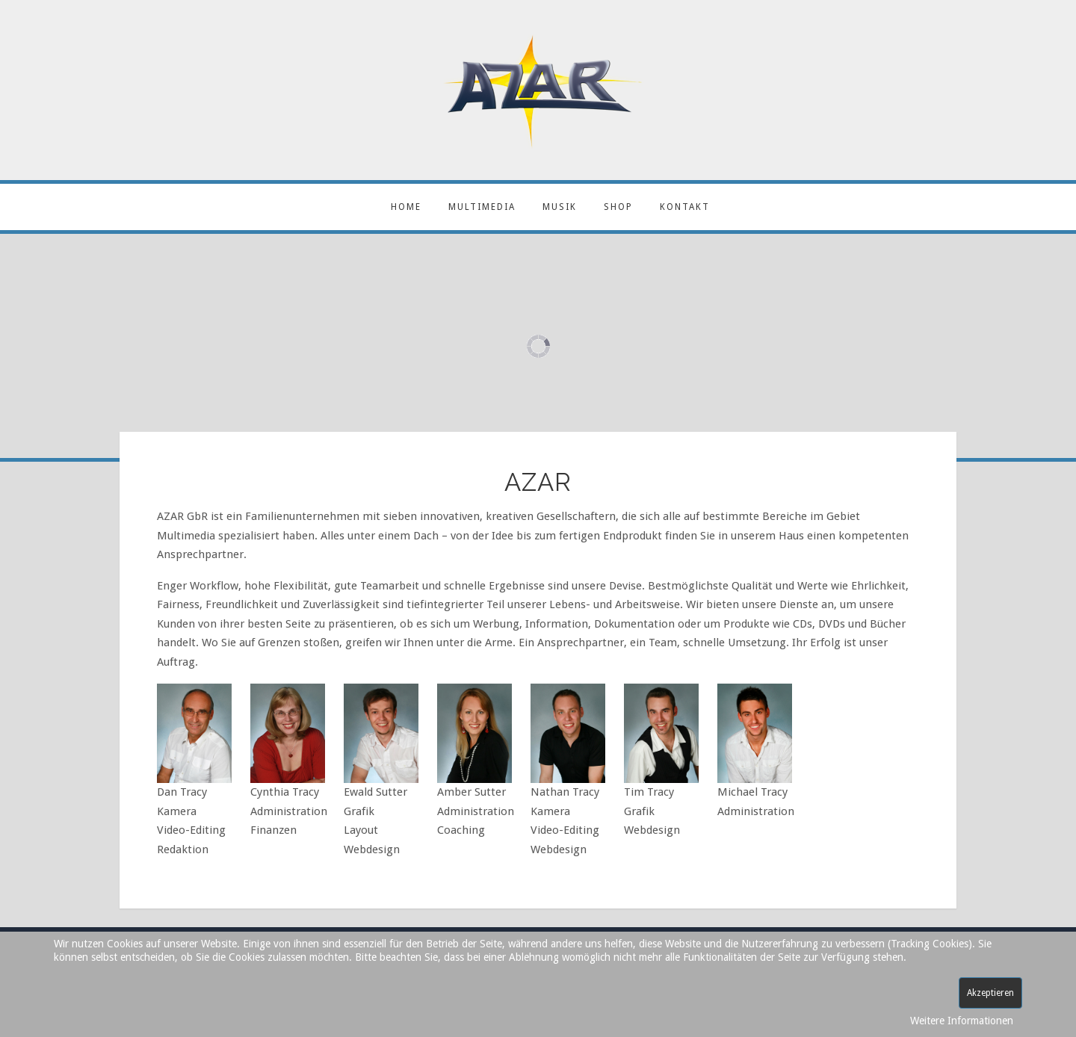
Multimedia (482, 207)
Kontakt (685, 207)
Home (406, 207)
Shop (618, 207)
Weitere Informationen (961, 1021)
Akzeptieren (990, 993)
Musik (559, 207)
